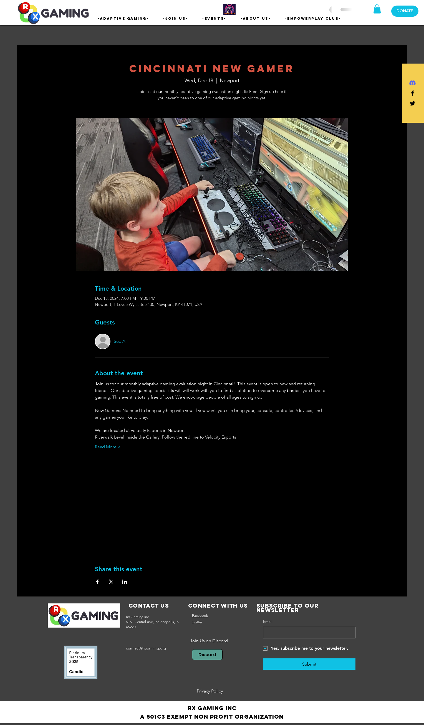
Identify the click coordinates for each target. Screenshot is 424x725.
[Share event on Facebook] (97, 582)
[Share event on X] (111, 582)
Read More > (108, 446)
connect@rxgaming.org (146, 648)
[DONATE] (404, 11)
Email (267, 621)
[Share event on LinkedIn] (124, 582)
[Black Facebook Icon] (412, 93)
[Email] (307, 632)
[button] (123, 18)
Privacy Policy (210, 691)
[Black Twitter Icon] (412, 103)
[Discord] (412, 82)
